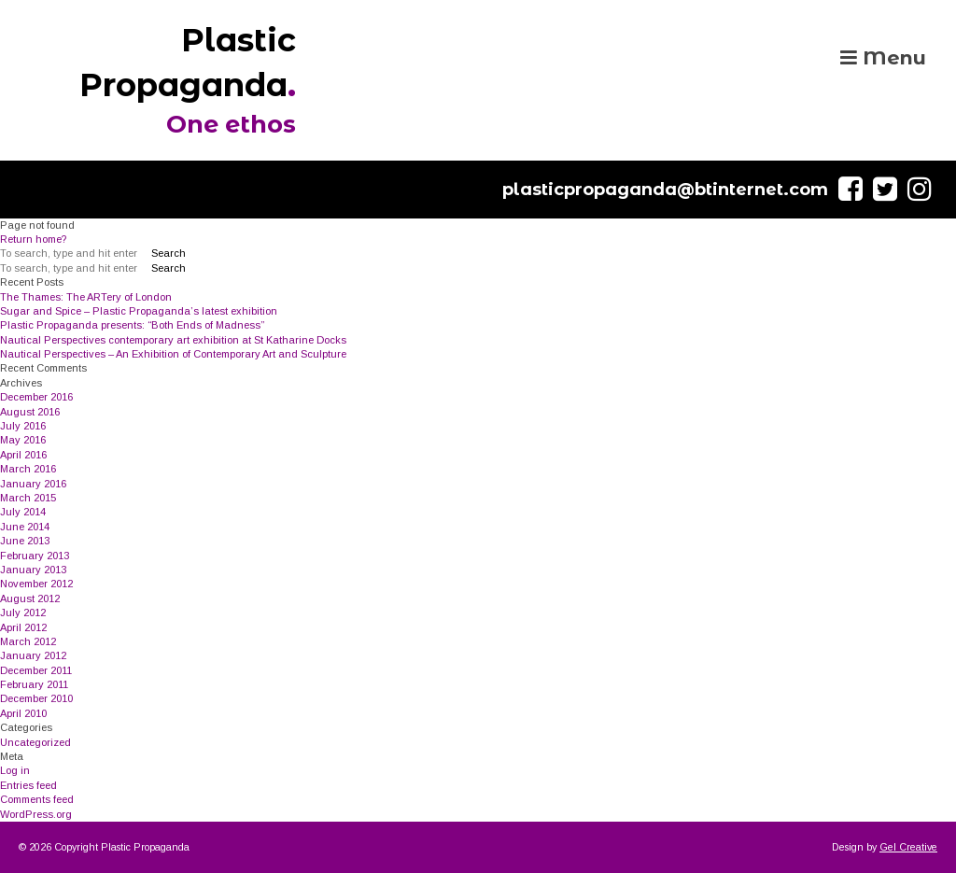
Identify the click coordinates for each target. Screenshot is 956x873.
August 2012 (30, 598)
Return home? (33, 239)
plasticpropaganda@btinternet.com (665, 189)
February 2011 (34, 684)
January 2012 (33, 655)
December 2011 (36, 670)
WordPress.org (36, 814)
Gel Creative (908, 846)
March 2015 (28, 497)
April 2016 (23, 454)
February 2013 (34, 555)
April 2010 (23, 713)
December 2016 (36, 396)
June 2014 (24, 526)
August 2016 (30, 411)
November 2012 (36, 583)
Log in (15, 770)
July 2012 (23, 612)
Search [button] (168, 253)
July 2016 (23, 425)
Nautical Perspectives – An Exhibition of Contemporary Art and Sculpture (173, 353)
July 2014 (23, 511)
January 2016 (33, 483)
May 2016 (23, 439)
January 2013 (33, 569)
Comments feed (37, 799)
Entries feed (28, 785)
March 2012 (28, 641)
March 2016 (28, 468)
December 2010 (36, 698)
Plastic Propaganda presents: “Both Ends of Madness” (132, 325)
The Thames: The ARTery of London (86, 297)
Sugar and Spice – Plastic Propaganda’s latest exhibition (138, 311)
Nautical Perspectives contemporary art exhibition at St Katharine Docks (173, 339)
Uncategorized (35, 742)
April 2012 (23, 627)
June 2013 (24, 540)
